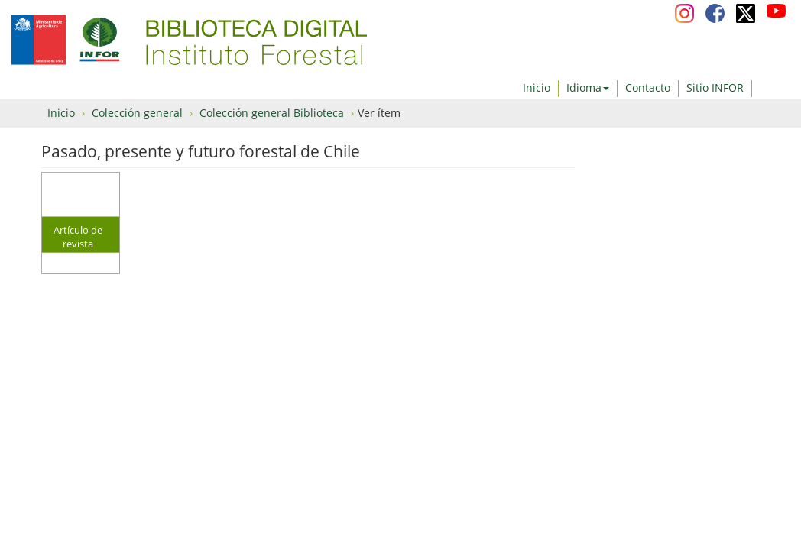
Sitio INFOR (715, 87)
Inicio (536, 87)
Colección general (137, 112)
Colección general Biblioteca (271, 112)
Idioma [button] (587, 87)
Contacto (647, 87)
